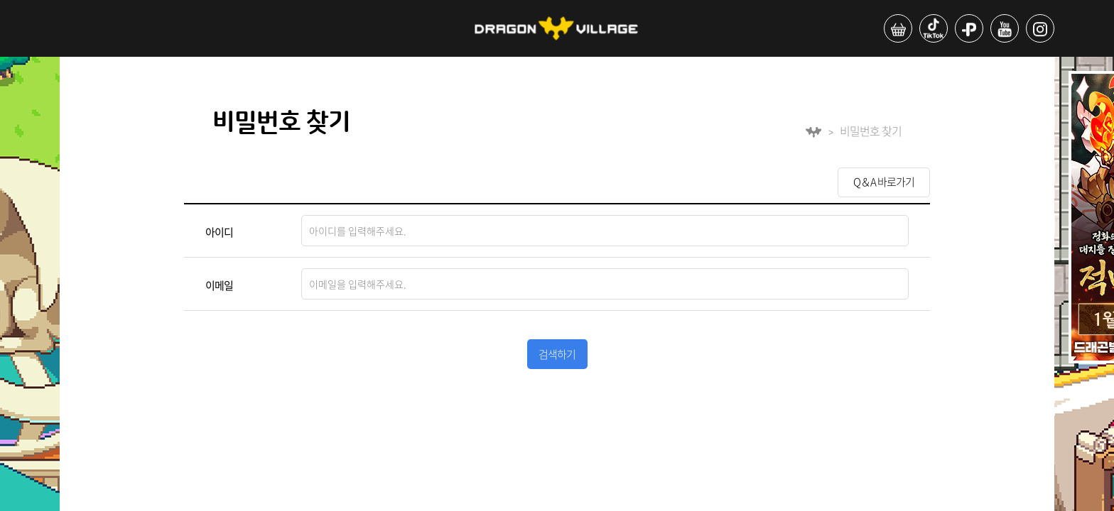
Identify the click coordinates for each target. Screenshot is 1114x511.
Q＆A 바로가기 (883, 181)
